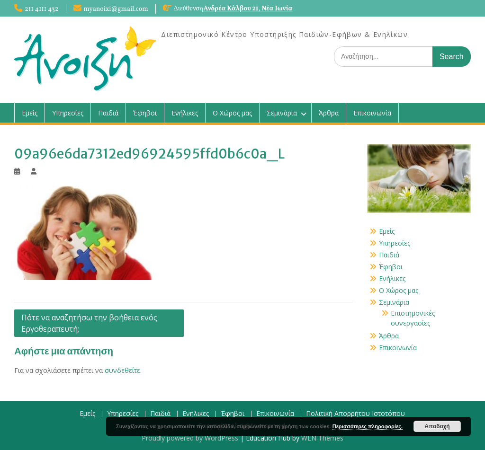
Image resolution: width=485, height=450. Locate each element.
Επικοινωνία (372, 112)
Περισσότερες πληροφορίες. (367, 426)
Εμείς (29, 112)
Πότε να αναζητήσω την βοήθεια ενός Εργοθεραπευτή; (89, 323)
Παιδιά (108, 112)
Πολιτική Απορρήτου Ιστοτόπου (355, 414)
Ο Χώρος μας (232, 112)
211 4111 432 (41, 9)
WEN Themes (322, 437)
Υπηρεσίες (67, 112)
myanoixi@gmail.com (116, 9)
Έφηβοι (145, 112)
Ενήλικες (184, 112)
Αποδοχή (436, 426)
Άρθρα (329, 112)
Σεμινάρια (282, 112)
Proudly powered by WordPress (190, 437)
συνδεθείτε (122, 370)
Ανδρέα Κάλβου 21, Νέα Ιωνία (248, 8)
